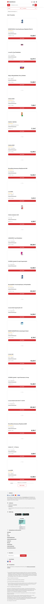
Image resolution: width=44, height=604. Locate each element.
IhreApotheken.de (26, 497)
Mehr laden (22, 485)
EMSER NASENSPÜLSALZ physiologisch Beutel (18, 331)
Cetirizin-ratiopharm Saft (13, 214)
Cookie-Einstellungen (10, 546)
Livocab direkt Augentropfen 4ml (15, 307)
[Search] (36, 5)
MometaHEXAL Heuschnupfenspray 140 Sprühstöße (19, 284)
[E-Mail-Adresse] (13, 555)
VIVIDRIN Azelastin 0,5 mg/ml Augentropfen (17, 261)
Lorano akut (10, 354)
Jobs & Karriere (9, 544)
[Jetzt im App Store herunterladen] (18, 514)
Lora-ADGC (10, 191)
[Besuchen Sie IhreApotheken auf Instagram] (10, 561)
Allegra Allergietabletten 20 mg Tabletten (17, 75)
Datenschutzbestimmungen (11, 539)
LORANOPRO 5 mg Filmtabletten (15, 238)
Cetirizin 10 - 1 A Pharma (13, 447)
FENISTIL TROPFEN (12, 122)
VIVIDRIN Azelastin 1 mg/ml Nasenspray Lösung (18, 377)
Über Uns (8, 542)
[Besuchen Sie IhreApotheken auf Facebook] (8, 561)
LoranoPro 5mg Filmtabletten (14, 52)
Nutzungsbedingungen (11, 537)
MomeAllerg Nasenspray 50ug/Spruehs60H (17, 423)
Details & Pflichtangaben (12, 33)
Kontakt (8, 535)
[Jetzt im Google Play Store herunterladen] (25, 514)
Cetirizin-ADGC (11, 98)
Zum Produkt (22, 38)
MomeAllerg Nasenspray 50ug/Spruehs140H (17, 168)
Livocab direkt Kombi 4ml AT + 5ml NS (16, 400)
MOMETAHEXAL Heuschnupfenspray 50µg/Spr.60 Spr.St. (20, 29)
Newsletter (9, 532)
